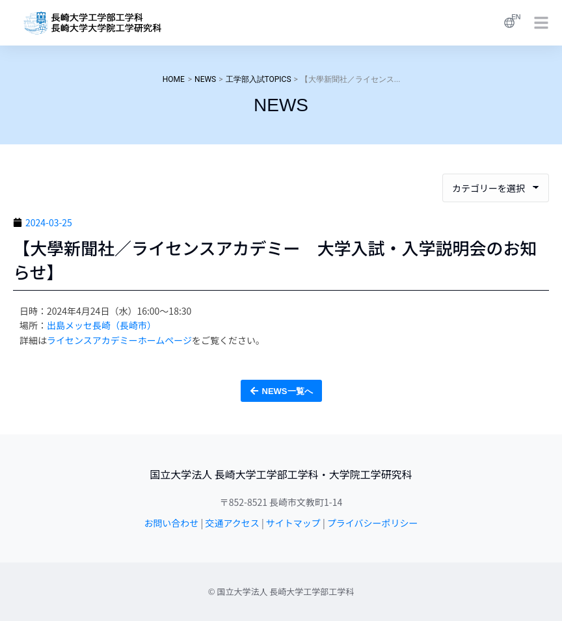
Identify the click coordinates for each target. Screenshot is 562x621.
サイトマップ (293, 522)
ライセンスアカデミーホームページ (119, 340)
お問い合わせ (171, 522)
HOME (174, 79)
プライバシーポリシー (372, 522)
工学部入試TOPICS (258, 79)
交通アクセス (232, 522)
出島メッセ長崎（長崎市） (101, 325)
